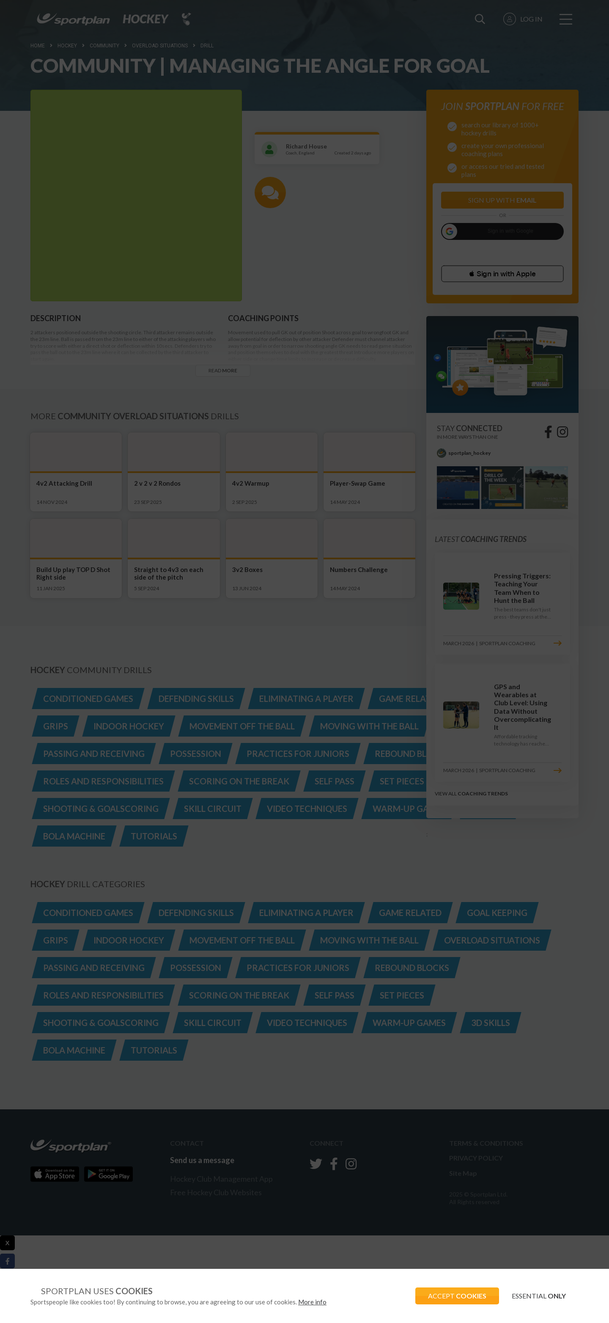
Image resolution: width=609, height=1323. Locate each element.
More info (312, 1302)
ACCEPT (457, 1296)
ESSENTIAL (539, 1296)
